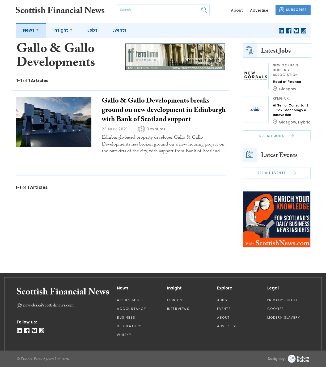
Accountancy (131, 308)
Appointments (131, 300)
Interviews (178, 308)
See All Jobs (276, 136)
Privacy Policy (282, 300)
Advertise (259, 10)
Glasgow (287, 89)
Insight (61, 30)
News (29, 30)
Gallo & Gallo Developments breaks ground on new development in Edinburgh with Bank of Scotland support (164, 111)
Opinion (174, 300)
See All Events (276, 172)
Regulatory (129, 326)
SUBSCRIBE (293, 9)
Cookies (275, 308)
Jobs (92, 30)
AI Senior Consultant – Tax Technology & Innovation (290, 110)
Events (119, 30)
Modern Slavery (283, 317)
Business (126, 317)
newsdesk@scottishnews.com (48, 305)
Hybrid (304, 122)
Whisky (124, 334)
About (237, 10)
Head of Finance (287, 81)
